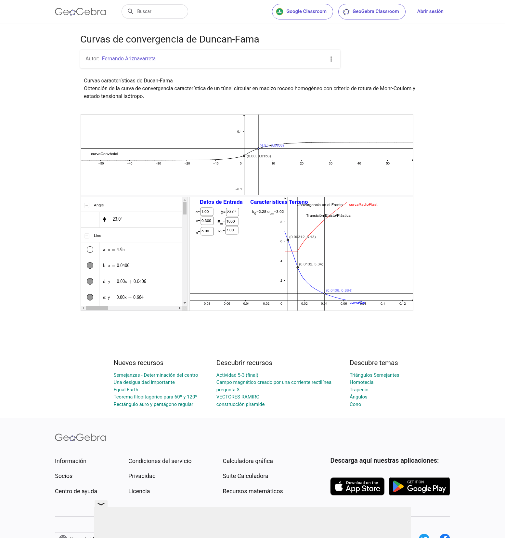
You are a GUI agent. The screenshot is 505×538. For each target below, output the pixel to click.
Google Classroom (301, 12)
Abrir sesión (430, 11)
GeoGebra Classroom (370, 12)
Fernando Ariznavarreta (129, 58)
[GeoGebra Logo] (80, 12)
